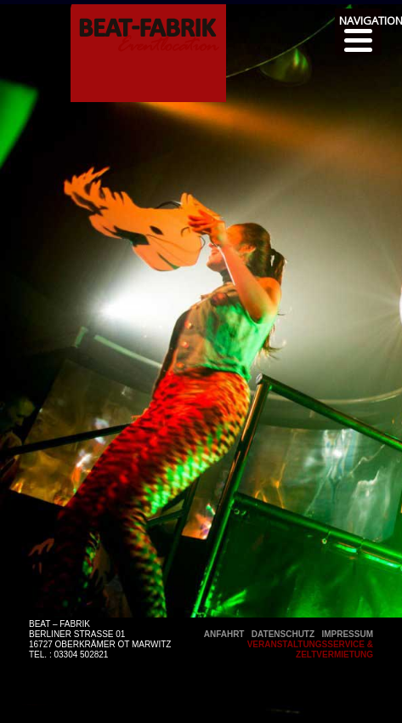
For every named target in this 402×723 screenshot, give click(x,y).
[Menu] (358, 32)
